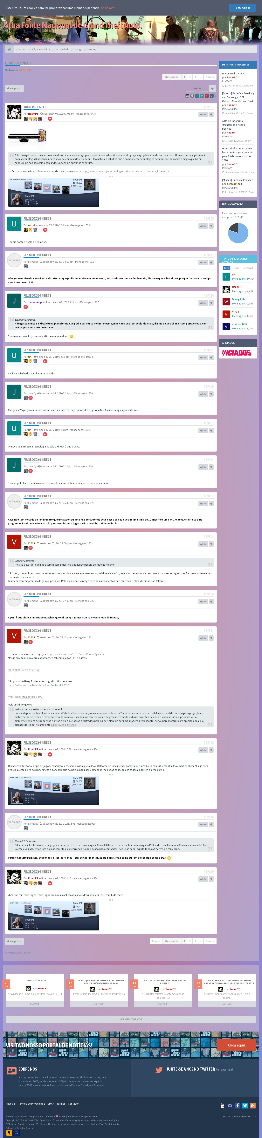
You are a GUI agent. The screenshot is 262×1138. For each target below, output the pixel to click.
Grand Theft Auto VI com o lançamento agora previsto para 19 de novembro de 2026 (229, 982)
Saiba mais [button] (108, 8)
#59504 (209, 537)
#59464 (209, 460)
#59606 (209, 742)
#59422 (209, 350)
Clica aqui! (236, 1045)
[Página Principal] (9, 49)
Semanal (248, 268)
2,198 (250, 303)
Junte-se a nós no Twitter (200, 1069)
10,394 (250, 278)
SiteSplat (32, 1116)
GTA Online (231, 109)
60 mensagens (172, 76)
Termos (61, 1103)
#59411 (209, 255)
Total (227, 268)
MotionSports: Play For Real (24, 669)
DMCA (51, 1103)
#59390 (209, 218)
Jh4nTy (32, 393)
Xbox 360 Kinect (18, 63)
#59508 (209, 594)
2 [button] (189, 76)
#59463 (209, 423)
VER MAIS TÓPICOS (131, 1019)
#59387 (209, 107)
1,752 (250, 316)
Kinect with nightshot (63, 724)
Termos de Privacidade (31, 1103)
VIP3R (31, 543)
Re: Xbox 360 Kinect (38, 218)
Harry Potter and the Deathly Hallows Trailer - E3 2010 (38, 685)
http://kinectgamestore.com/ (25, 696)
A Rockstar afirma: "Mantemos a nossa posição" (233, 124)
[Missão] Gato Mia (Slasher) (237, 180)
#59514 (209, 631)
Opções (156, 940)
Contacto (73, 1103)
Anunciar (11, 1103)
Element (33, 261)
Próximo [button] (210, 76)
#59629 (209, 871)
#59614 (209, 817)
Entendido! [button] (243, 8)
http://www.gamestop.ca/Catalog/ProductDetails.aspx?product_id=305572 (125, 171)
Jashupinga (35, 302)
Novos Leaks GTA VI (233, 73)
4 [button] (200, 76)
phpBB (20, 1116)
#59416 (209, 295)
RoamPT (33, 113)
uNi (30, 225)
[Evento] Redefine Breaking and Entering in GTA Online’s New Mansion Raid (238, 97)
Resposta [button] (14, 88)
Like (203, 114)
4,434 (250, 291)
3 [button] (195, 76)
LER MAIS (34, 1003)
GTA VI (228, 81)
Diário (236, 268)
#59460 (209, 387)
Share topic (197, 90)
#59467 (209, 496)
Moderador (25, 70)
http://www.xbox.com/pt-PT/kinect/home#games (75, 654)
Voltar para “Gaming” (18, 953)
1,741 (250, 328)
